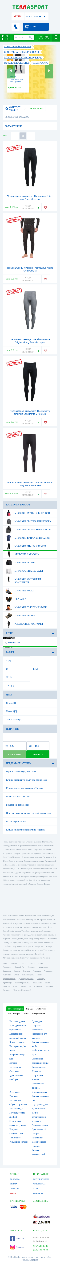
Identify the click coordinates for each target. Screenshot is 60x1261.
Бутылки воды (16, 1108)
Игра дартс (14, 1092)
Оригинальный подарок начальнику (39, 1133)
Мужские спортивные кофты (28, 529)
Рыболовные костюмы (24, 624)
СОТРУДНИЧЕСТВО (41, 1179)
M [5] (8, 669)
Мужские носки (20, 590)
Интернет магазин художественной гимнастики (28, 813)
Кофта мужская (39, 1067)
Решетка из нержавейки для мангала (39, 1033)
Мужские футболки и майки (27, 538)
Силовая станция (40, 1125)
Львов (40, 963)
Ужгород (6, 990)
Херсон (17, 971)
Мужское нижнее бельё (24, 571)
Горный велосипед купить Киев (21, 771)
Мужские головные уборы (26, 607)
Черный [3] (11, 711)
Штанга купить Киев (16, 821)
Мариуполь (43, 967)
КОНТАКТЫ (38, 1193)
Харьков (13, 963)
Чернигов (37, 971)
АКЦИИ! (17, 16)
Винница (6, 971)
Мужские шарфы (20, 615)
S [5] (8, 660)
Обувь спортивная (18, 1104)
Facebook (17, 1238)
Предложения (38, 1013)
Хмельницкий (27, 975)
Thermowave (12, 642)
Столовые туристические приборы (16, 1075)
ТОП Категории (15, 1009)
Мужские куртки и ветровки (27, 513)
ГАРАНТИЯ (14, 1189)
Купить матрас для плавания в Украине (24, 788)
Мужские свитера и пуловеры (28, 521)
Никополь (38, 986)
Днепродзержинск (26, 979)
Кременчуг (7, 982)
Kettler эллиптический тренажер (39, 1117)
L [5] (35, 669)
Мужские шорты (20, 562)
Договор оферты (30, 1259)
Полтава (26, 971)
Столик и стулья (39, 1092)
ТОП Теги (41, 1009)
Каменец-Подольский (22, 990)
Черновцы (41, 979)
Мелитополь (26, 986)
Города (29, 1009)
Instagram (17, 1247)
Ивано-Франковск (22, 982)
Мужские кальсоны (22, 554)
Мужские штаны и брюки (25, 546)
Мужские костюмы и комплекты (23, 580)
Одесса (23, 963)
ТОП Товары (14, 1013)
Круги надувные (17, 1042)
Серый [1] (11, 703)
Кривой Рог (19, 967)
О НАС (35, 1189)
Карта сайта (45, 1257)
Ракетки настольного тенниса (38, 1083)
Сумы (16, 975)
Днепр (32, 963)
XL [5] (9, 677)
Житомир (7, 975)
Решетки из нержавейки (17, 805)
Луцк (15, 986)
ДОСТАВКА (15, 1179)
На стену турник (17, 1021)
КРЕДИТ (13, 1193)
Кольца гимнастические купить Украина (25, 830)
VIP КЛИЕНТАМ (39, 1184)
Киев (5, 963)
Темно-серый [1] (14, 719)
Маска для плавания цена (18, 796)
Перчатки (15, 599)
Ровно (39, 975)
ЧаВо (26, 1013)
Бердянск (49, 986)
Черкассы (48, 971)
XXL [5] (10, 685)
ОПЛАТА (13, 1184)
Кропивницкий (9, 979)
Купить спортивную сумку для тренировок (26, 780)
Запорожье (7, 967)
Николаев (31, 967)
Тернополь (37, 982)
